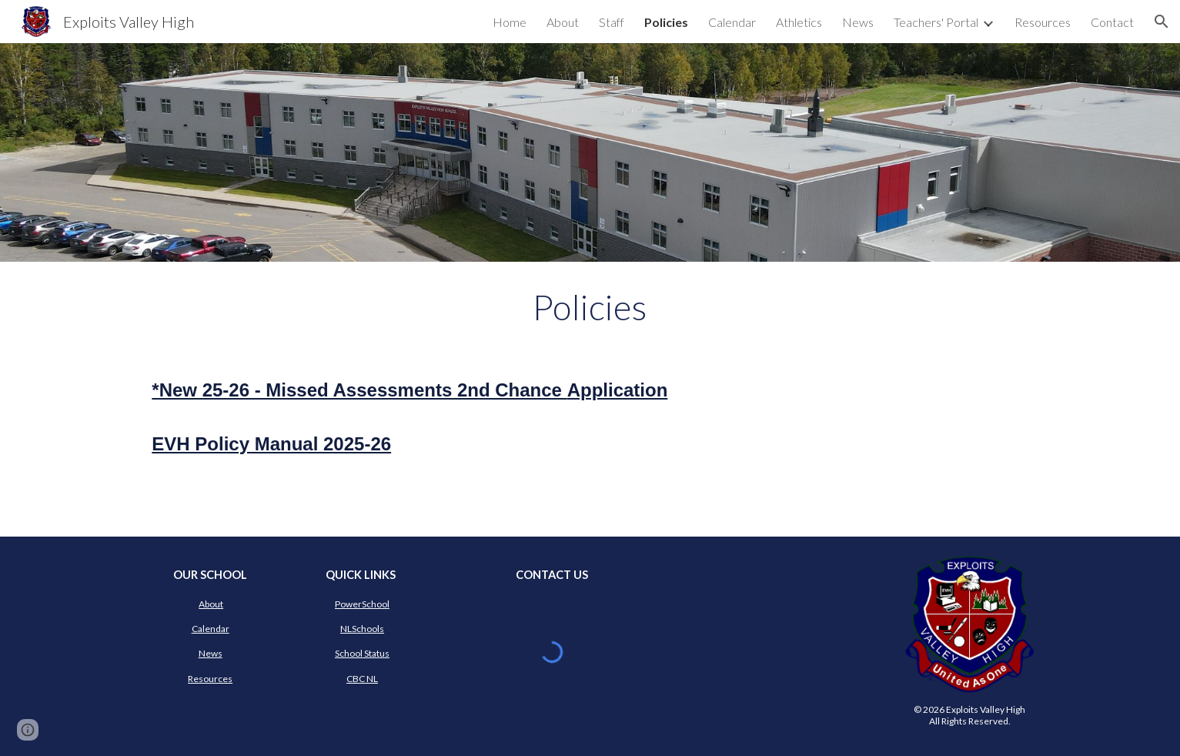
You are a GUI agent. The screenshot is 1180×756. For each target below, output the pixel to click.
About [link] (563, 22)
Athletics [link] (799, 22)
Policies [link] (666, 22)
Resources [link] (1043, 22)
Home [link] (509, 22)
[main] (590, 307)
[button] (1161, 21)
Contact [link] (1112, 22)
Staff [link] (611, 22)
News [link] (858, 22)
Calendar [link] (732, 22)
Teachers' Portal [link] (936, 22)
